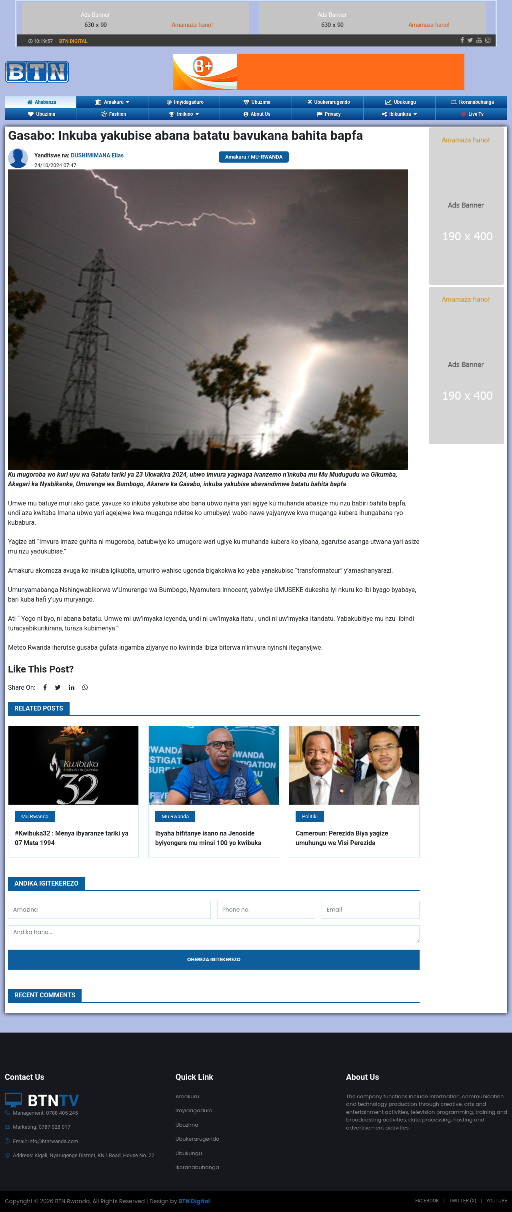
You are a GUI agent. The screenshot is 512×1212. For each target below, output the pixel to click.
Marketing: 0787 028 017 (37, 1127)
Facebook (427, 1201)
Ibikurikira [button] (399, 114)
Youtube (496, 1201)
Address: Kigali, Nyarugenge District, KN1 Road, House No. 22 (79, 1155)
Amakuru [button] (112, 102)
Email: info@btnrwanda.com (41, 1141)
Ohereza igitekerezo (213, 959)
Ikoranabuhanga (472, 102)
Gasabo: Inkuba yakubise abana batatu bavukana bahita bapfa (185, 135)
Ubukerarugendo (329, 102)
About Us (257, 114)
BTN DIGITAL (73, 41)
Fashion (113, 114)
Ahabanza (41, 102)
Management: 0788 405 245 (41, 1113)
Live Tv (472, 114)
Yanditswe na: (79, 155)
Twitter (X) (462, 1201)
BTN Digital (194, 1201)
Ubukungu (400, 102)
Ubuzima (257, 102)
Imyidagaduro (185, 102)
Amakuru (187, 1096)
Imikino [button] (183, 114)
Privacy (329, 114)
